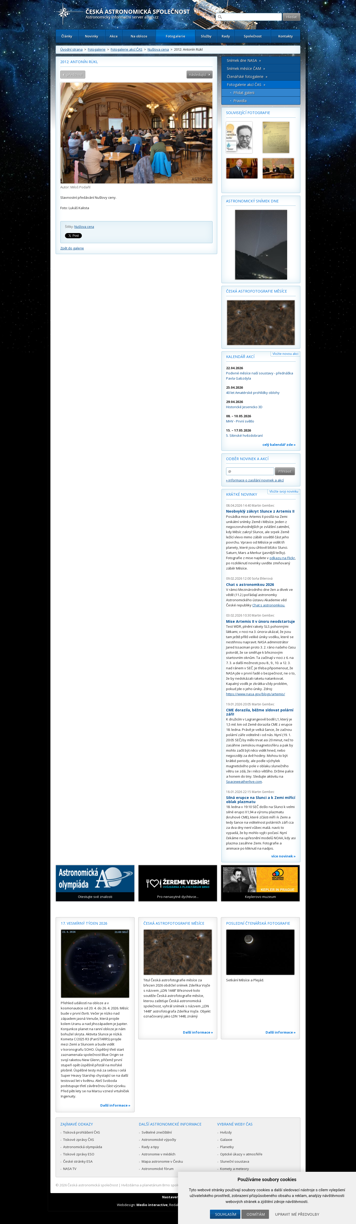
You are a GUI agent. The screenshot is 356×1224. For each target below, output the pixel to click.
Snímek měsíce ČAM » (246, 68)
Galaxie (226, 1139)
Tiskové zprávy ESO (78, 1154)
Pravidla (240, 100)
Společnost (253, 36)
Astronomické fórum (158, 1168)
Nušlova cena (158, 49)
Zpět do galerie (72, 248)
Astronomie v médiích (158, 1154)
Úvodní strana (71, 49)
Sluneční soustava (234, 1161)
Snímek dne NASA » (244, 60)
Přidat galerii (243, 92)
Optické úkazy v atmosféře (241, 1154)
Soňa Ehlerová (262, 578)
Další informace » (115, 1105)
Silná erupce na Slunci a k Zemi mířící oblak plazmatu (260, 799)
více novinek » (283, 856)
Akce (114, 36)
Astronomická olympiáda (82, 1146)
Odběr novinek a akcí (247, 458)
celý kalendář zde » (279, 444)
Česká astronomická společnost (93, 1185)
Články (66, 36)
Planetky (227, 1146)
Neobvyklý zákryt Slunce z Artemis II (260, 511)
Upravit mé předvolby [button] (297, 1214)
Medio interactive (152, 1204)
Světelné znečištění (157, 1132)
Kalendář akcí (240, 356)
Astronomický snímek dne (252, 201)
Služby (206, 36)
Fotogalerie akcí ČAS (126, 49)
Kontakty (285, 36)
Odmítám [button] (256, 1214)
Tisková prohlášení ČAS (81, 1132)
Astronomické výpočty (159, 1139)
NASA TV (69, 1168)
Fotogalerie (175, 36)
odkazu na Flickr (282, 557)
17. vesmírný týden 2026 (84, 923)
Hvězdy (226, 1132)
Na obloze (139, 36)
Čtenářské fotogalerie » (247, 76)
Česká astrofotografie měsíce (256, 291)
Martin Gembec (263, 505)
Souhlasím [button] (225, 1214)
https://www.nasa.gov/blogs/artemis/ (255, 694)
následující (197, 74)
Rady (226, 36)
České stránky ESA (78, 1161)
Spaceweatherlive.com (244, 781)
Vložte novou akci (285, 354)
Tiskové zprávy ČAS (78, 1139)
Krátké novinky (241, 494)
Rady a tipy (150, 1146)
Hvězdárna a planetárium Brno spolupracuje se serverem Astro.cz (173, 1185)
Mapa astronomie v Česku (162, 1161)
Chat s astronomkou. (268, 605)
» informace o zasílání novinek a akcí (255, 480)
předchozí (75, 74)
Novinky (91, 36)
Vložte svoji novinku (283, 491)
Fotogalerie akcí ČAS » (246, 84)
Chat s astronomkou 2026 (250, 584)
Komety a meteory (234, 1168)
